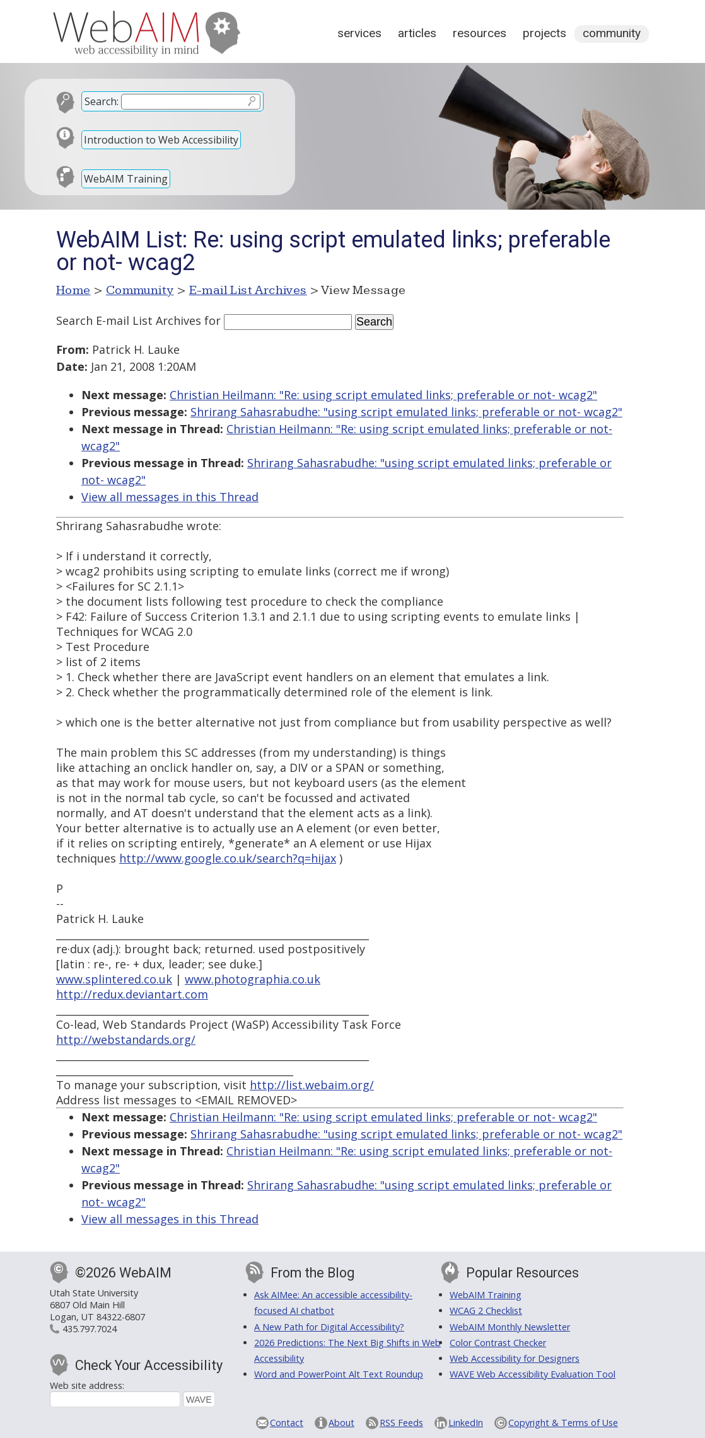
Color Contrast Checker (498, 1343)
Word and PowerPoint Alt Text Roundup (338, 1374)
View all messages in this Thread (170, 496)
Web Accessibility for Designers (515, 1358)
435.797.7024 (89, 1329)
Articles (417, 33)
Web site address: (87, 1385)
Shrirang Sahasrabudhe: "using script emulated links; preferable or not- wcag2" (406, 411)
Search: (101, 101)
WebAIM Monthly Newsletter (510, 1327)
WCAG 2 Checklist (486, 1310)
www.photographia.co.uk (252, 979)
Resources (479, 33)
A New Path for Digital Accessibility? (329, 1327)
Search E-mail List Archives (128, 320)
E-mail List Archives (248, 290)
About (341, 1423)
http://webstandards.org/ (125, 1039)
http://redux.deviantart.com (132, 994)
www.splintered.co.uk (114, 979)
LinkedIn (465, 1423)
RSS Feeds (401, 1423)
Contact (286, 1423)
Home (73, 290)
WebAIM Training (126, 179)
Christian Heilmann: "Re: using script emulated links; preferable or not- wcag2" (383, 394)
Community (612, 33)
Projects (544, 33)
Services (359, 33)
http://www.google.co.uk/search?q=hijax (227, 858)
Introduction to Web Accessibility (161, 140)
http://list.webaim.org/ (312, 1084)
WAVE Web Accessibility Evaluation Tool (532, 1374)
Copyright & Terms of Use (563, 1423)
